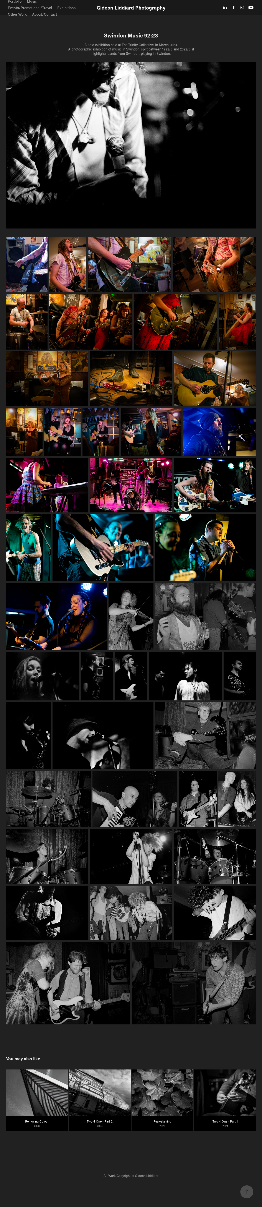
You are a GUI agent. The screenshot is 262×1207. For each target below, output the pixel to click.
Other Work (17, 14)
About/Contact (44, 14)
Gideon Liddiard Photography (131, 7)
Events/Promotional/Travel (30, 7)
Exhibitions (66, 7)
